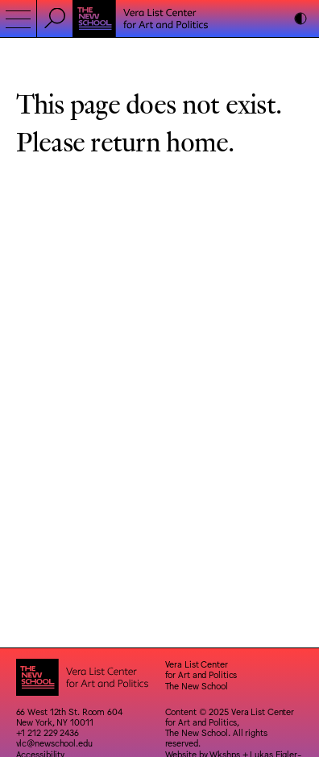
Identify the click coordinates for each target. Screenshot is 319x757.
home (197, 140)
